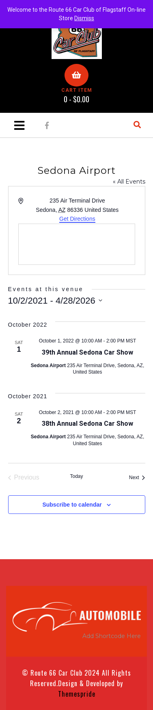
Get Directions (77, 219)
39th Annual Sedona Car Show (87, 352)
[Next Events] (137, 477)
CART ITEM (76, 90)
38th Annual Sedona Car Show (87, 423)
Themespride (76, 694)
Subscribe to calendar (71, 504)
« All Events (129, 181)
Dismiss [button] (84, 18)
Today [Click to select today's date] (76, 476)
